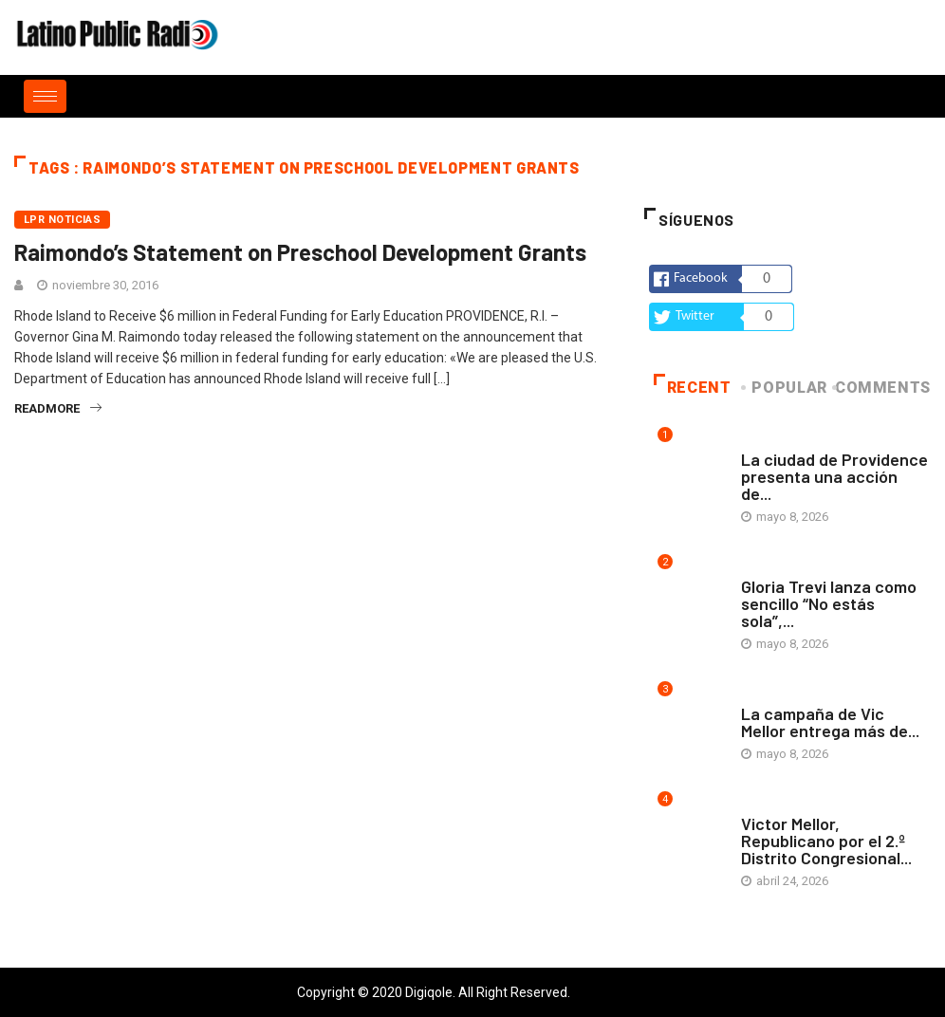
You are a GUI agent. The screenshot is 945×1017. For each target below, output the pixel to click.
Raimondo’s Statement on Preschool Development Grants (300, 252)
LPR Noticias (62, 219)
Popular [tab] (785, 388)
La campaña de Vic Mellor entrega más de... (830, 722)
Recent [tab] (693, 388)
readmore (58, 408)
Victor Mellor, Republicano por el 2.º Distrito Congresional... (826, 840)
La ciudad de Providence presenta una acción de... (834, 476)
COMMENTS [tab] (883, 388)
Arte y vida (774, 441)
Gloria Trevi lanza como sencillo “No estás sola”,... (829, 603)
